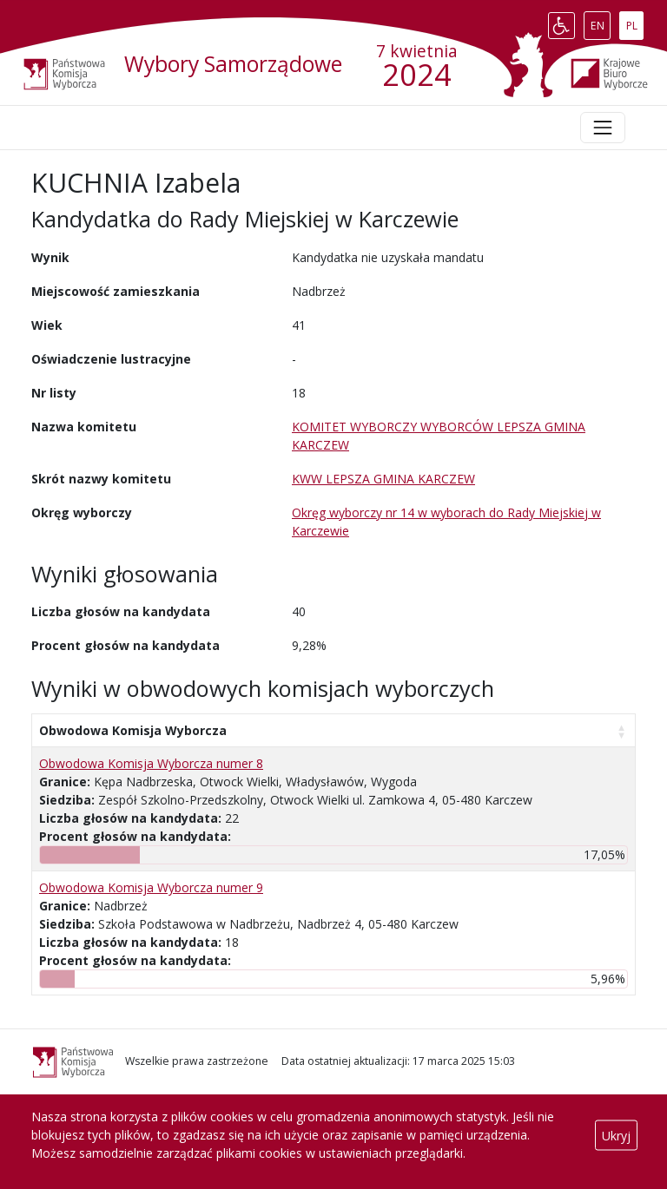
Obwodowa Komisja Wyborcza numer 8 (151, 763)
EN (600, 21)
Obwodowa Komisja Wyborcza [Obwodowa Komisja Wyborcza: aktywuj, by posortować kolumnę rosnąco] (133, 730)
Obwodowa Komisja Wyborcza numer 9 (151, 887)
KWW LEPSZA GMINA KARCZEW (383, 478)
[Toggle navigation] (602, 127)
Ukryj (616, 1135)
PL (634, 21)
